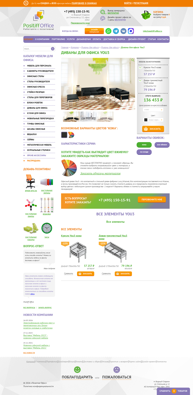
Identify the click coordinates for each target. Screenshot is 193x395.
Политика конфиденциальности (38, 386)
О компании (42, 39)
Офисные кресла (36, 86)
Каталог (28, 39)
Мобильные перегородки (40, 118)
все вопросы (29, 307)
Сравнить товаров (173, 391)
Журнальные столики (38, 150)
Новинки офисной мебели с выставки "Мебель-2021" (36, 346)
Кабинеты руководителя (40, 71)
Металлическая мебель (39, 144)
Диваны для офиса (37, 108)
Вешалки (31, 134)
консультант (94, 30)
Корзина (158, 11)
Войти (127, 3)
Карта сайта (135, 361)
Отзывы (105, 361)
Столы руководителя (38, 81)
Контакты (163, 39)
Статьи (152, 39)
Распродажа (33, 160)
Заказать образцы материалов (100, 173)
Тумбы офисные (35, 123)
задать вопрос (45, 307)
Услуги (71, 39)
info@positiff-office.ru (152, 31)
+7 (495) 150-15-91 (77, 11)
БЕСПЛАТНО (113, 13)
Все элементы (115, 222)
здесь (32, 294)
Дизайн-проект (137, 39)
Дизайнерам (84, 39)
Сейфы (30, 139)
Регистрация (141, 3)
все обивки (162, 144)
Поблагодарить (77, 377)
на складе (144, 152)
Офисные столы (35, 76)
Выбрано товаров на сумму (161, 15)
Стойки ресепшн (35, 92)
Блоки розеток (35, 102)
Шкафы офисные (36, 129)
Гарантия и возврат (118, 361)
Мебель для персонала (39, 65)
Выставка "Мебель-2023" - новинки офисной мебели (35, 336)
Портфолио (58, 39)
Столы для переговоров (39, 97)
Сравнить (68, 273)
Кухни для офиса (36, 113)
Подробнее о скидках (84, 3)
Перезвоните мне (80, 22)
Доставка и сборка (114, 39)
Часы (46, 237)
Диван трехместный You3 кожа (153, 81)
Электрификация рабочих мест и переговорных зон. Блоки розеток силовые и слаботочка (39, 325)
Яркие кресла (31, 191)
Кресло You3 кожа (152, 67)
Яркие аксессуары (36, 155)
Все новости (29, 353)
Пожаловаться (116, 377)
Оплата (97, 39)
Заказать (155, 128)
